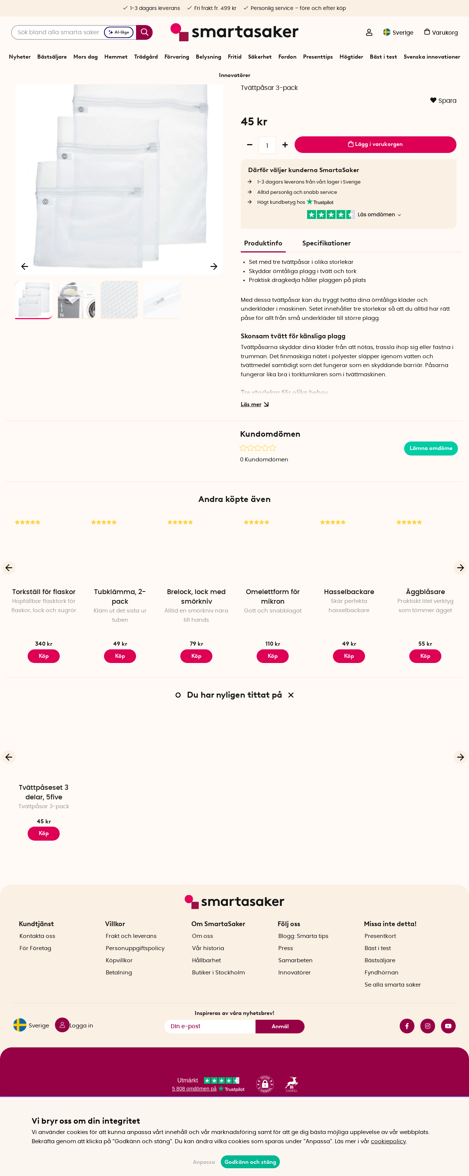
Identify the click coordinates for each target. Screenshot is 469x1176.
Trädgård (146, 56)
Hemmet (116, 56)
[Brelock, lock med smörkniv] (196, 593)
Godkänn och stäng (250, 1162)
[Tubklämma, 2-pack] (120, 593)
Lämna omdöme (431, 492)
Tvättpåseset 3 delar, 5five (44, 836)
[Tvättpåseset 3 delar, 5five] (43, 788)
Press (285, 970)
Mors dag (85, 56)
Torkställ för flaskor (44, 636)
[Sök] (82, 32)
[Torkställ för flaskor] (43, 593)
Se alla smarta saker (393, 1007)
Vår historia (208, 970)
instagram (427, 1048)
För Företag (35, 970)
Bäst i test (383, 56)
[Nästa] (214, 308)
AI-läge (118, 32)
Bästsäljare (52, 56)
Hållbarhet (206, 982)
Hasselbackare (349, 636)
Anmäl (280, 1048)
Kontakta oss (37, 958)
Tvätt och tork (210, 93)
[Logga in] (369, 33)
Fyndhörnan (382, 995)
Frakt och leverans (131, 958)
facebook (407, 1048)
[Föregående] (25, 308)
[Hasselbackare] (349, 593)
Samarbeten (295, 982)
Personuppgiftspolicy (135, 970)
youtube (448, 1048)
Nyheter (20, 56)
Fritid (235, 56)
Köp (120, 700)
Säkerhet (260, 56)
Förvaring (176, 56)
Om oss (202, 958)
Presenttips (318, 56)
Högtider (351, 56)
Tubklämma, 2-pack (120, 641)
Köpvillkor (119, 982)
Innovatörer (234, 75)
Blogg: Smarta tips (303, 958)
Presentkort (380, 958)
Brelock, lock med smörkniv (196, 641)
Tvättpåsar (242, 93)
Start (157, 93)
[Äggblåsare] (425, 593)
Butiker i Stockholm (218, 995)
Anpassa (204, 1162)
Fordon (287, 56)
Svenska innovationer (432, 56)
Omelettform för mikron (273, 641)
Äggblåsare (425, 636)
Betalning (119, 995)
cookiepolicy (388, 1141)
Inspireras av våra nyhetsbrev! (234, 1035)
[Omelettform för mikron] (272, 593)
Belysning (208, 56)
